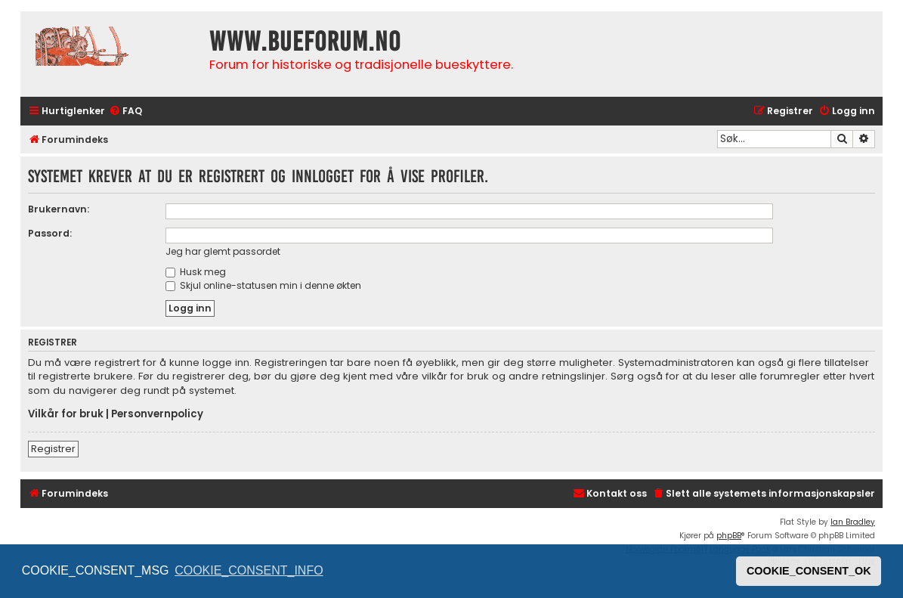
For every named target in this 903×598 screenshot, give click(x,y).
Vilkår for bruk (66, 414)
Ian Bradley (852, 522)
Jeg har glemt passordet (222, 251)
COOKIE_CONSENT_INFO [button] (249, 570)
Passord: (50, 233)
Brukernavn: (58, 209)
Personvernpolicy (157, 414)
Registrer (53, 449)
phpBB (728, 535)
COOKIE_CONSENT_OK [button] (809, 571)
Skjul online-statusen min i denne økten (263, 285)
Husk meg (195, 271)
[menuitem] (125, 111)
